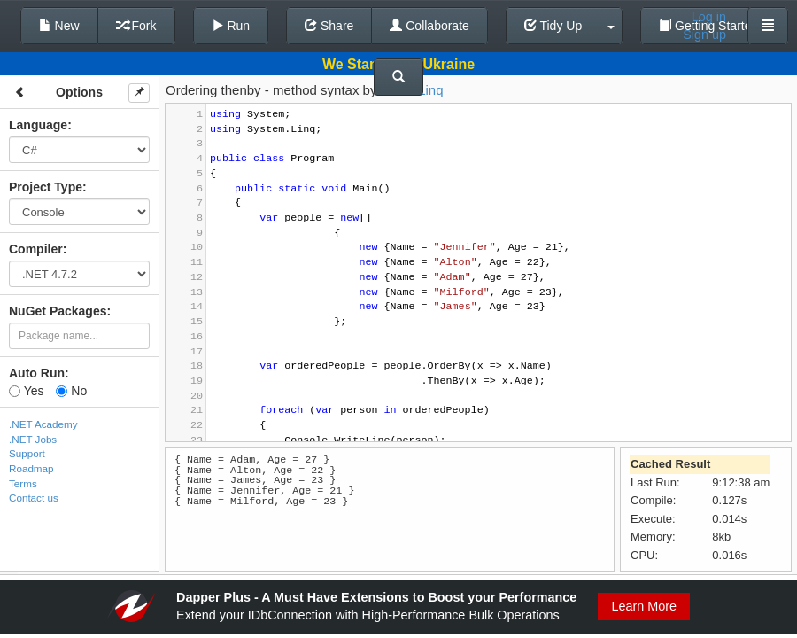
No (71, 391)
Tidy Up (553, 26)
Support (27, 453)
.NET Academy (43, 424)
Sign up (704, 34)
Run (231, 26)
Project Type (45, 187)
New (59, 26)
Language (38, 125)
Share (329, 26)
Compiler (36, 249)
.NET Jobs (33, 439)
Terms (23, 483)
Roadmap (31, 468)
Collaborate (429, 26)
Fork (136, 26)
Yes (26, 391)
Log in (709, 17)
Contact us (33, 497)
